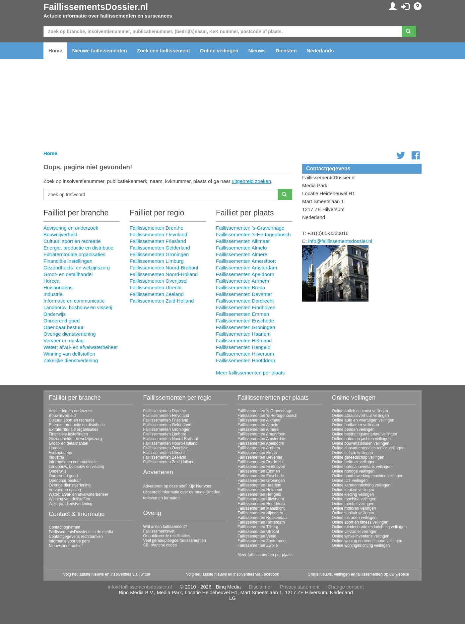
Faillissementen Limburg (157, 261)
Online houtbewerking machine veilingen (367, 476)
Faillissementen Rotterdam (261, 522)
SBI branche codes (160, 545)
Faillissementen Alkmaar (243, 241)
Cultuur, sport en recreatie (72, 241)
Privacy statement (299, 587)
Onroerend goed (61, 320)
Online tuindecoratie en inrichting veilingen (369, 527)
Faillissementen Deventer (244, 294)
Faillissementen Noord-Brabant (164, 267)
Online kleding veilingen (353, 494)
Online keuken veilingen (353, 489)
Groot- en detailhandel (68, 274)
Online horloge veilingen (353, 471)
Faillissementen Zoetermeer (262, 541)
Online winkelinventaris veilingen (360, 536)
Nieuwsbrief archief (66, 545)
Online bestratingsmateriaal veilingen (364, 434)
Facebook (270, 574)
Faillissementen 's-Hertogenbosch (253, 234)
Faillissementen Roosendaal (262, 517)
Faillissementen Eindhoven (245, 307)
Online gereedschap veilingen (358, 457)
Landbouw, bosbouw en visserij (77, 307)
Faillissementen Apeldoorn (245, 274)
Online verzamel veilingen (354, 531)
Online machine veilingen (354, 499)
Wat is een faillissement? (165, 526)
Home (55, 50)
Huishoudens (58, 287)
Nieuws (257, 50)
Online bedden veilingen (353, 429)
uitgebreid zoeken (251, 181)
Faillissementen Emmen (242, 314)
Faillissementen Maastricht (261, 508)
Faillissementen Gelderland (160, 248)
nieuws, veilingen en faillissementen (351, 574)
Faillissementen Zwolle (257, 545)
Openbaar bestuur (63, 327)
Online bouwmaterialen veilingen (360, 443)
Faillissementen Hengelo (243, 347)
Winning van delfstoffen (69, 354)
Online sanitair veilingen (353, 513)
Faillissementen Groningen (159, 254)
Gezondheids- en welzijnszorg (76, 267)
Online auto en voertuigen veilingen (363, 420)
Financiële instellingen (68, 261)
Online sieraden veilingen (354, 517)
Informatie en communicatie (73, 301)
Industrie (53, 294)
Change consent (346, 587)
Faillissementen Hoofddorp (245, 360)
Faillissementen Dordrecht (245, 301)
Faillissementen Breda (240, 287)
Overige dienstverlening (69, 334)
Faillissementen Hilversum (245, 354)
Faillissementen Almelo (241, 248)
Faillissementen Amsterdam (246, 267)
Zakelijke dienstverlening (70, 360)
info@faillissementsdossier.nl (340, 241)
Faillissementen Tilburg (257, 527)
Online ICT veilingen (350, 480)
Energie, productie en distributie (78, 248)
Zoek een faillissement (163, 50)
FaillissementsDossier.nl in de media (81, 532)
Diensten (286, 50)
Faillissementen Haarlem (243, 334)
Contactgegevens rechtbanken (76, 536)
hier (199, 486)
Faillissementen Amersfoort (246, 261)
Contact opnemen (64, 527)
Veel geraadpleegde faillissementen (174, 540)
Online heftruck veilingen (353, 462)
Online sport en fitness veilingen (360, 522)
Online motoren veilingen (354, 508)
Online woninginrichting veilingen (361, 545)
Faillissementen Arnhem (242, 281)
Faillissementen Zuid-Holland (162, 301)
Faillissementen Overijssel (158, 281)
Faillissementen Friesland (158, 241)
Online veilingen (219, 50)
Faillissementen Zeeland (157, 294)
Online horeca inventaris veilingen (362, 466)
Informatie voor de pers (69, 541)
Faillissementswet (159, 531)
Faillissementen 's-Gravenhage (250, 228)
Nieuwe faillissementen (99, 50)
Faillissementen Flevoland (158, 234)
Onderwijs (54, 314)
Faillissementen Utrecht (156, 287)
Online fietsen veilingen (352, 452)
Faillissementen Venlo (256, 536)
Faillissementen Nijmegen (260, 513)
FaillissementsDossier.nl (95, 7)
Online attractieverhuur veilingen (360, 415)
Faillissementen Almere (241, 254)
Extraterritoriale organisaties (74, 254)
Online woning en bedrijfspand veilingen (367, 541)
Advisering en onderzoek (70, 228)
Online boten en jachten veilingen (361, 438)
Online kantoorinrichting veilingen (361, 485)
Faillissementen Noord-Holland (164, 274)
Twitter (144, 574)
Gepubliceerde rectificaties (166, 536)
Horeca (51, 281)
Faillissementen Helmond (244, 340)
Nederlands (320, 50)
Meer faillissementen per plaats (250, 372)
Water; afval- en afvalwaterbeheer (80, 347)
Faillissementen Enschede (245, 320)
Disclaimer (260, 587)
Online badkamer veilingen (355, 425)
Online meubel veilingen (353, 503)
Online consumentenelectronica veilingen (368, 448)
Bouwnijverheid (60, 234)
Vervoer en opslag (63, 340)
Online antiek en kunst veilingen (360, 411)
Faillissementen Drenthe (156, 228)
